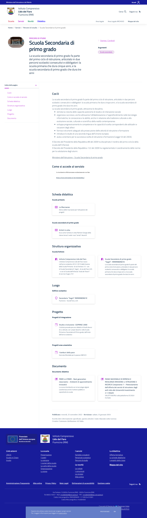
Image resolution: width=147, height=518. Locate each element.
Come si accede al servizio (17, 97)
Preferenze (105, 511)
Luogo (9, 109)
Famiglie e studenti (82, 454)
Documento (11, 118)
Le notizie (78, 468)
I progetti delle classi (117, 460)
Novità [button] (31, 21)
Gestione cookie (104, 483)
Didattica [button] (41, 21)
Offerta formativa (116, 454)
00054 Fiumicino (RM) (86, 492)
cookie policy (63, 513)
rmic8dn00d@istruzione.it (69, 494)
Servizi (18, 27)
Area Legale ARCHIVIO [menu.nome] (116, 21)
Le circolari (79, 474)
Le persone (45, 460)
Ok (115, 511)
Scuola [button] (11, 21)
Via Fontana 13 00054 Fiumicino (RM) (65, 492)
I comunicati (79, 471)
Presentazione (46, 454)
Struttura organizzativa (16, 105)
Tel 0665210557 (49, 494)
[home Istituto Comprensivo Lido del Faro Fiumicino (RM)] (22, 11)
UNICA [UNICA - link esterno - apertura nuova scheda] (8, 454)
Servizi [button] (21, 21)
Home (10, 27)
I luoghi (43, 457)
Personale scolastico (83, 457)
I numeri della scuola (48, 463)
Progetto (10, 114)
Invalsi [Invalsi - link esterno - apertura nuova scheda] (8, 460)
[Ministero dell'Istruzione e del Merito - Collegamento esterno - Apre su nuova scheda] (18, 2)
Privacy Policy (50, 483)
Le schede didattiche (117, 457)
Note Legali (64, 483)
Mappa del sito (133, 21)
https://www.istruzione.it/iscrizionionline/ (70, 178)
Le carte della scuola (48, 465)
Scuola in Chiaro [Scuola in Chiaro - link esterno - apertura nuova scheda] (12, 457)
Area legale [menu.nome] (100, 21)
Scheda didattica (13, 101)
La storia (44, 471)
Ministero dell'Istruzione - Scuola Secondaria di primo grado (77, 157)
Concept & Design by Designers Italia (114, 506)
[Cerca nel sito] (122, 11)
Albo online (79, 476)
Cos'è (9, 92)
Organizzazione (46, 468)
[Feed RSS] (140, 12)
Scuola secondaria (106, 52)
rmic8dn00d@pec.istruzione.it (93, 494)
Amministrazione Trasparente (18, 483)
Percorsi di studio (30, 27)
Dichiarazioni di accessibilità (83, 483)
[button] (22, 85)
